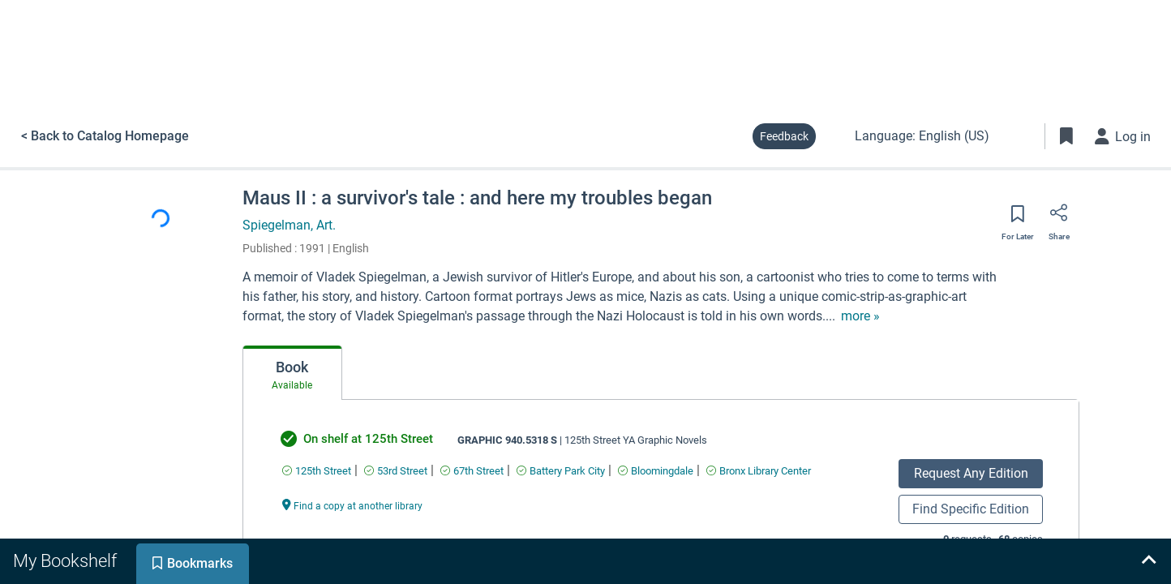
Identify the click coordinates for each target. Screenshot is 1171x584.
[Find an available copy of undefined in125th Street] (316, 470)
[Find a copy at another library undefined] (353, 505)
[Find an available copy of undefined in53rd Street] (396, 470)
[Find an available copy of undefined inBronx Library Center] (758, 470)
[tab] (292, 373)
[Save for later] (1018, 219)
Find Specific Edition (970, 509)
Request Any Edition (971, 473)
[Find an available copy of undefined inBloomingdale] (656, 470)
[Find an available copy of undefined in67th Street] (472, 470)
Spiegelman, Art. (289, 225)
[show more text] (860, 316)
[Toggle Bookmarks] (1066, 136)
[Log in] (1123, 136)
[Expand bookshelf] (1148, 561)
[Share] (1059, 218)
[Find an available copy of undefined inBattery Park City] (560, 470)
